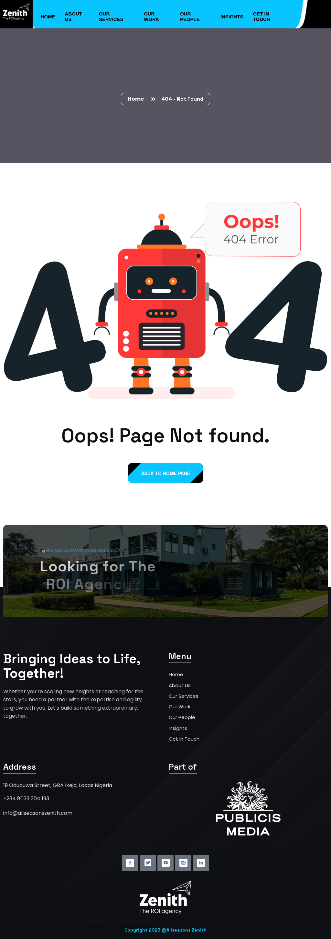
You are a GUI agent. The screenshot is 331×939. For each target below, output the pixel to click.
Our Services (111, 16)
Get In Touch (184, 738)
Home (48, 16)
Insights (231, 16)
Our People (190, 16)
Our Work (151, 16)
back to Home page (165, 473)
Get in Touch (261, 16)
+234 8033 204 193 (26, 798)
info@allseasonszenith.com (37, 813)
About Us (73, 16)
